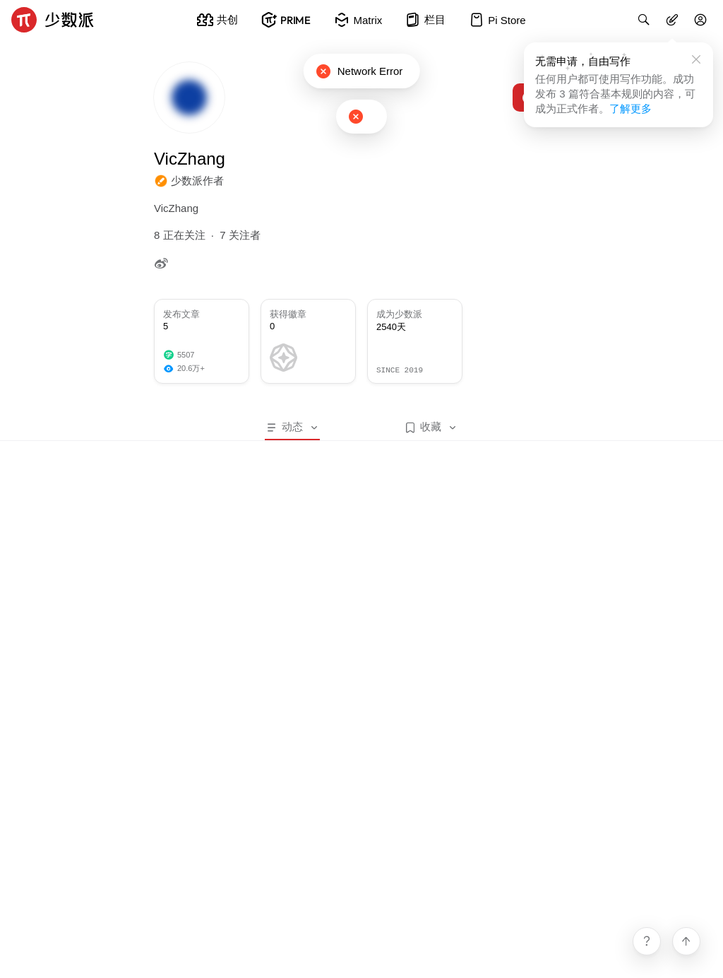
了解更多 (630, 108)
